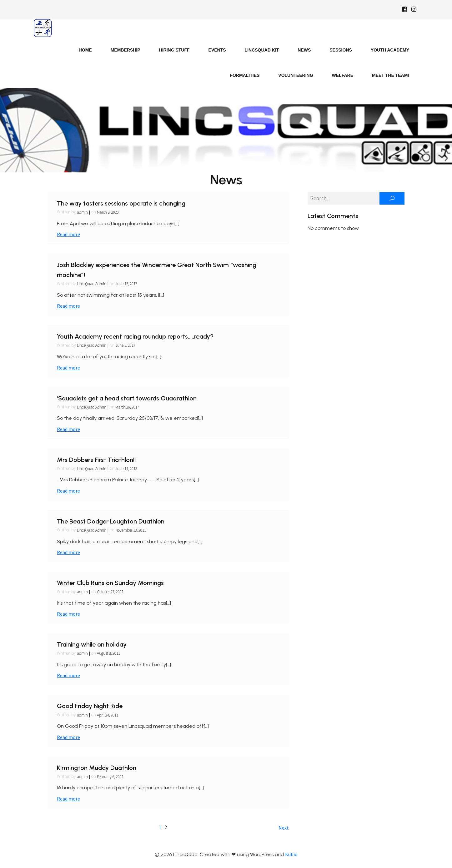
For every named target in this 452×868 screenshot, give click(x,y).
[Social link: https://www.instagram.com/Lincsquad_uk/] (414, 9)
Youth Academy (390, 49)
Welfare (342, 75)
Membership (125, 49)
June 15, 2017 (126, 283)
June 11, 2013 (126, 468)
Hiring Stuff (174, 49)
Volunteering (295, 75)
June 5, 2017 (125, 345)
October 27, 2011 (110, 591)
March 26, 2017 (127, 407)
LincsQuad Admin (91, 283)
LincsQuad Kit (262, 49)
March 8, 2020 (108, 212)
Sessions (340, 49)
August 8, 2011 (108, 653)
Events (217, 49)
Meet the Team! (390, 75)
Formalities (244, 75)
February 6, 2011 (110, 776)
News (304, 49)
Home (85, 49)
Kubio (291, 854)
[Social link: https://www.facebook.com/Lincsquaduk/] (404, 9)
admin (82, 212)
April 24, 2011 (107, 715)
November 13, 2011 (130, 530)
